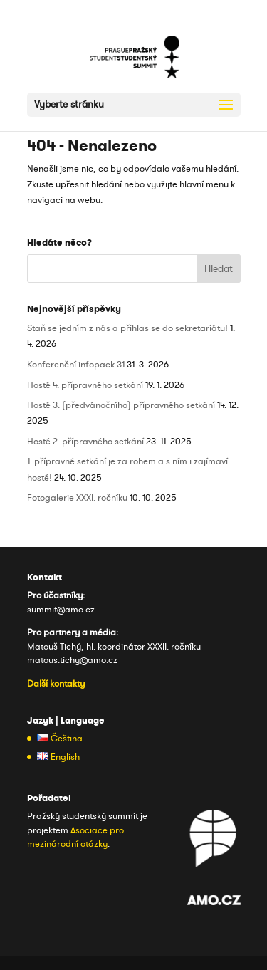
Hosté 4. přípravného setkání (85, 385)
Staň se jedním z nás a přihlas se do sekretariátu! (127, 328)
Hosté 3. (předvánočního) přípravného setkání (121, 405)
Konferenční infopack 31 (76, 364)
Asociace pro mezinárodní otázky (75, 837)
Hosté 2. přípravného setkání (85, 441)
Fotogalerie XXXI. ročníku (77, 497)
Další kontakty (56, 683)
